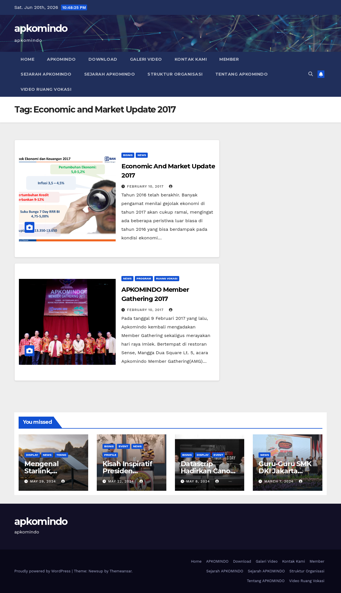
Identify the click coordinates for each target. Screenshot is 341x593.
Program (144, 278)
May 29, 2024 (43, 481)
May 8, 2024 (198, 481)
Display (32, 454)
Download (102, 59)
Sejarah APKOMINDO (46, 74)
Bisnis (128, 155)
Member (229, 59)
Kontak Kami (191, 59)
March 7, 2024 (279, 481)
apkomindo (41, 28)
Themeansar (121, 571)
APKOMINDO (61, 59)
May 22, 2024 (121, 481)
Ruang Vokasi (167, 278)
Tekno (61, 454)
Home (27, 59)
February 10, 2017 (146, 186)
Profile (110, 454)
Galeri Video (146, 59)
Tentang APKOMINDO (241, 74)
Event (123, 446)
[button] (310, 74)
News (141, 155)
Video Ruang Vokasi (46, 89)
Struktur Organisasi (175, 74)
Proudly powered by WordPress (43, 571)
